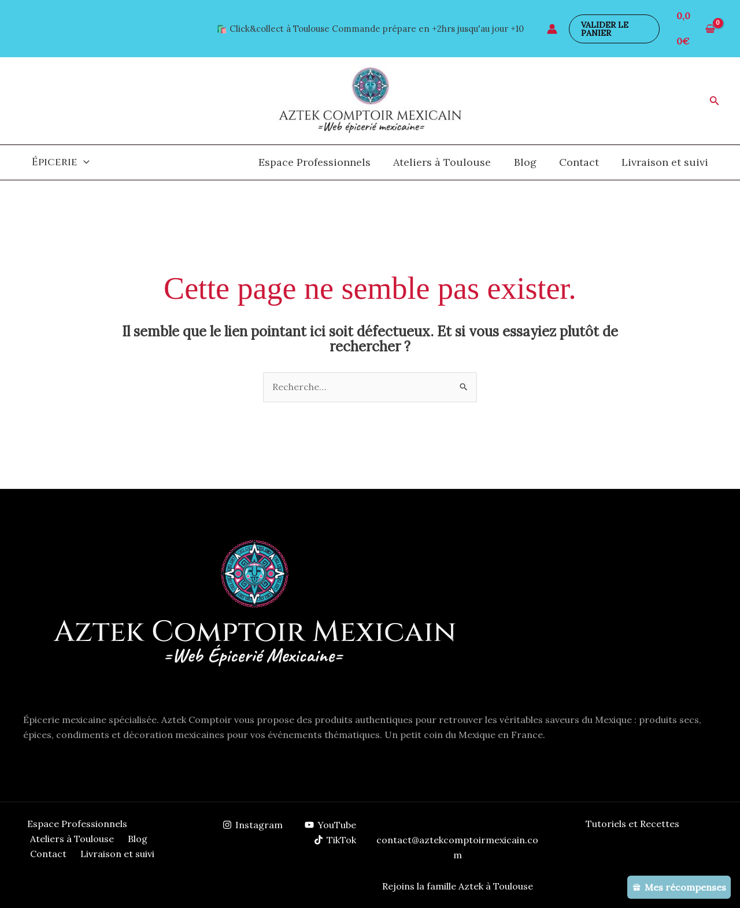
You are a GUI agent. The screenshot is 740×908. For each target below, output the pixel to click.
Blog (530, 162)
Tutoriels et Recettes (632, 823)
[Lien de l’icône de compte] (552, 29)
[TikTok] (335, 839)
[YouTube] (330, 824)
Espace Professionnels (323, 162)
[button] (614, 28)
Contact (582, 162)
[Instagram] (253, 824)
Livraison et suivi (666, 162)
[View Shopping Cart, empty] (695, 28)
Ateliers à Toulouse (449, 162)
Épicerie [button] (61, 162)
